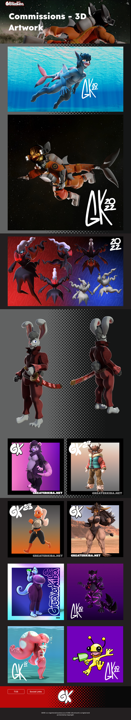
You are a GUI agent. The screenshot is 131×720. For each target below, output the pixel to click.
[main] (65, 21)
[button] (128, 4)
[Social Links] (36, 691)
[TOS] (16, 691)
